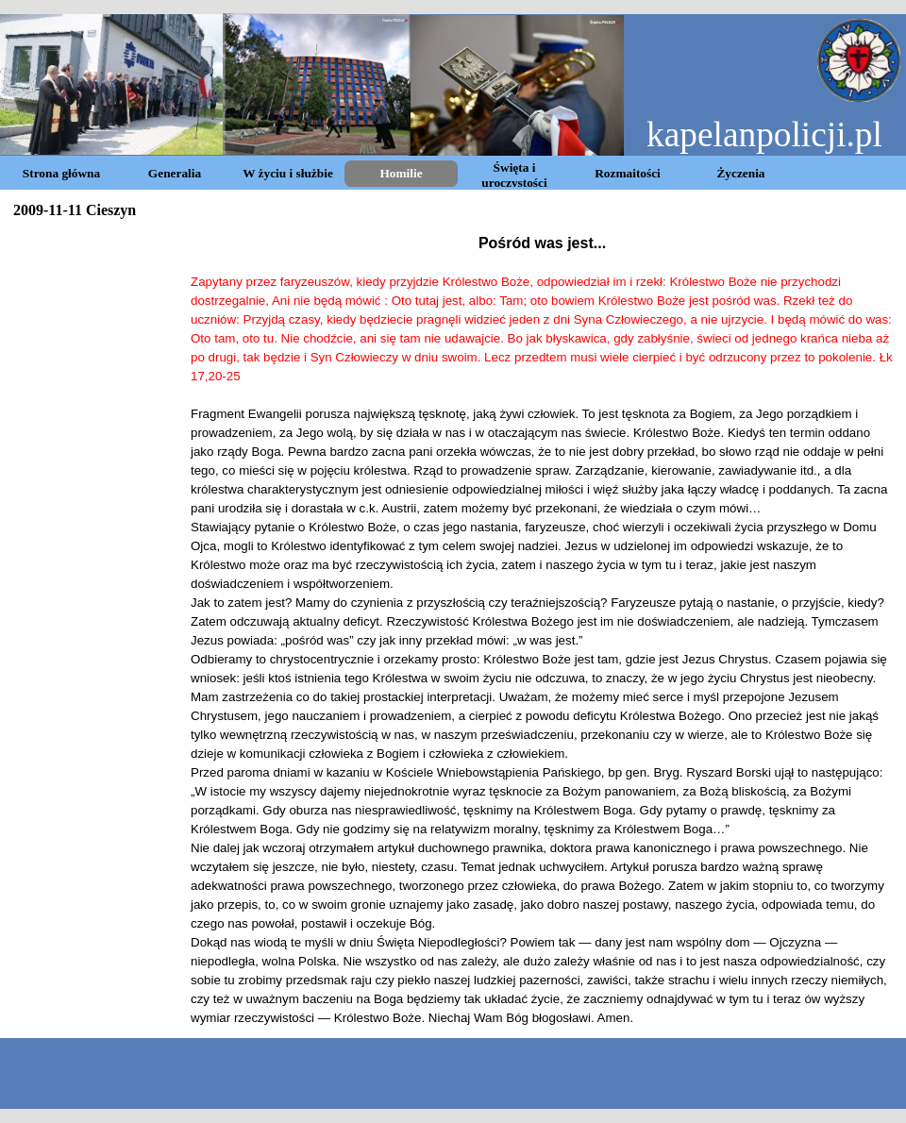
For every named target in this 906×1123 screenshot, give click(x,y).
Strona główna (61, 173)
